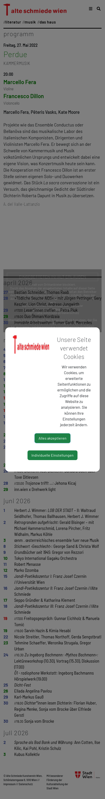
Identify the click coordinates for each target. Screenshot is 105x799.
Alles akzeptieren (52, 438)
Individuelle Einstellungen (52, 455)
